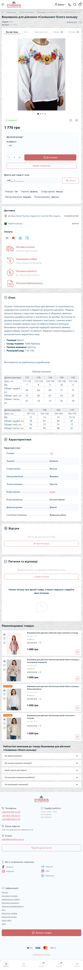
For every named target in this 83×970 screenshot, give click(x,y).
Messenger (47, 875)
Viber (45, 871)
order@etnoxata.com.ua (13, 839)
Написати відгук (41, 544)
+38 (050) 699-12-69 (11, 812)
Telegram (47, 866)
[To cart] (77, 652)
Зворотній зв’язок (9, 917)
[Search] (74, 4)
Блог (4, 910)
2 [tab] (40, 113)
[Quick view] (4, 634)
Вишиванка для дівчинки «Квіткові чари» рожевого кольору (52, 633)
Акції (4, 924)
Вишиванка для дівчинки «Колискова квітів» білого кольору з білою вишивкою (53, 687)
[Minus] (9, 157)
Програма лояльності (26, 271)
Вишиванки (11, 12)
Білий (52, 492)
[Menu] (3, 4)
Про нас (5, 892)
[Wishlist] (4, 638)
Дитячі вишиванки (26, 12)
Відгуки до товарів (9, 913)
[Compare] (4, 642)
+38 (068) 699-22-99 (11, 819)
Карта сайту (6, 920)
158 (10, 145)
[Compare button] (76, 120)
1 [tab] (38, 114)
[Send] (70, 180)
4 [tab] (45, 113)
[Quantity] (14, 157)
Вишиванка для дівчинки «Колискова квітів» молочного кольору (50, 716)
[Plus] (19, 157)
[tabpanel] (41, 74)
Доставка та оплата (25, 247)
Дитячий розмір (15, 137)
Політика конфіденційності (29, 283)
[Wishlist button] (70, 120)
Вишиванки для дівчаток (47, 12)
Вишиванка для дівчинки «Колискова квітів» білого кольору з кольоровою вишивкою (53, 661)
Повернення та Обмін (26, 259)
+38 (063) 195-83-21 (11, 815)
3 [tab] (42, 113)
